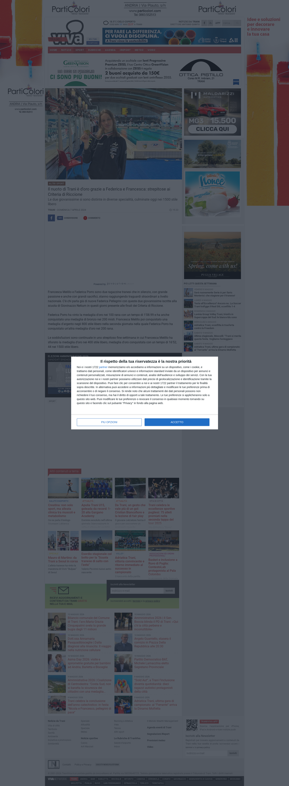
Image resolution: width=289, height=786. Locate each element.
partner (103, 367)
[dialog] (144, 393)
